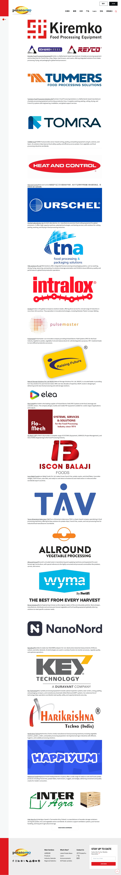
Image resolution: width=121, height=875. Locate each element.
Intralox (30, 309)
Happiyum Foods (33, 777)
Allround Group (32, 562)
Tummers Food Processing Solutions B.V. (40, 99)
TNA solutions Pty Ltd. (34, 266)
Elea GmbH (31, 404)
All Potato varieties (66, 861)
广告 (78, 856)
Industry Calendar (50, 858)
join (113, 3)
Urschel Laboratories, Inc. (36, 223)
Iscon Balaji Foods (33, 476)
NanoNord (31, 648)
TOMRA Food (32, 142)
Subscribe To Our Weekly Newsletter (99, 853)
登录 (103, 3)
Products (47, 856)
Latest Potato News (66, 853)
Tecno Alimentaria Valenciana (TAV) (39, 519)
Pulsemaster (31, 339)
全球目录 (47, 853)
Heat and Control (33, 185)
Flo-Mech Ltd (32, 436)
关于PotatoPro (81, 853)
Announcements (65, 858)
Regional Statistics (50, 861)
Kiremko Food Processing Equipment (39, 56)
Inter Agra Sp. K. (33, 819)
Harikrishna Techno (34, 734)
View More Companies (65, 827)
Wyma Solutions (33, 605)
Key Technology (32, 691)
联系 (78, 858)
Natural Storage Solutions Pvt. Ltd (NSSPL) (41, 382)
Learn (62, 856)
